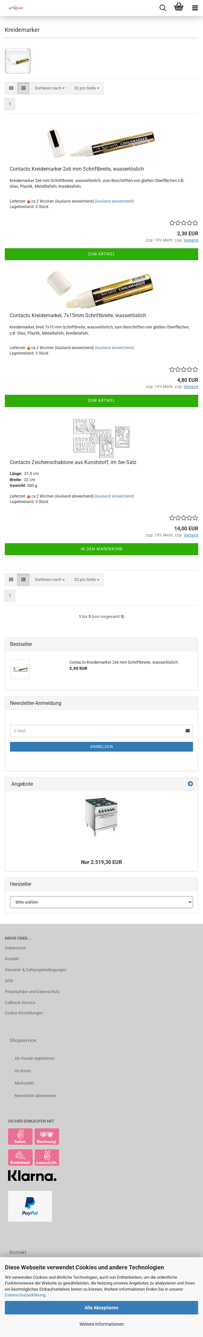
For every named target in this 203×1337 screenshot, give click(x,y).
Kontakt (12, 958)
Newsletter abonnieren (35, 1095)
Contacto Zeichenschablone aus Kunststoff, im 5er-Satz (73, 462)
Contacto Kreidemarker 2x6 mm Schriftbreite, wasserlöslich (77, 169)
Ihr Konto (23, 1070)
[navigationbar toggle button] (195, 8)
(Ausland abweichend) (114, 201)
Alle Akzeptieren (101, 1307)
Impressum (15, 947)
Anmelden (101, 746)
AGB (9, 980)
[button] (11, 88)
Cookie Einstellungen (24, 1012)
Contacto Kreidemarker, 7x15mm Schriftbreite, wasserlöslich (78, 315)
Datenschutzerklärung (25, 1295)
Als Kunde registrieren (35, 1058)
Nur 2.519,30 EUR (101, 862)
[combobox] (50, 88)
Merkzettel (24, 1083)
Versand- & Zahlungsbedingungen (35, 969)
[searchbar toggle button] (163, 8)
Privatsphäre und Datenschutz (32, 991)
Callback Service (20, 1002)
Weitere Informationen (101, 1324)
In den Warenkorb (102, 549)
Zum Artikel (101, 254)
